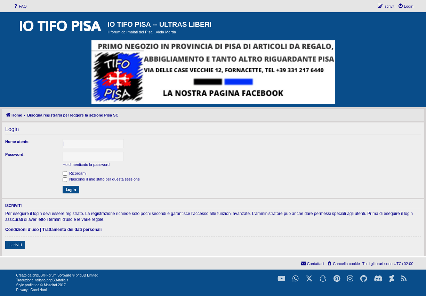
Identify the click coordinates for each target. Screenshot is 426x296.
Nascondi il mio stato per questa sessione (101, 179)
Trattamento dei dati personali (72, 229)
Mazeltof (50, 285)
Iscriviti (15, 245)
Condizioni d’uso (22, 229)
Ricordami (75, 173)
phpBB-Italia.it (57, 280)
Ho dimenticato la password (86, 164)
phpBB (37, 275)
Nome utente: (17, 141)
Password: (15, 154)
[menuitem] (20, 6)
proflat (30, 285)
